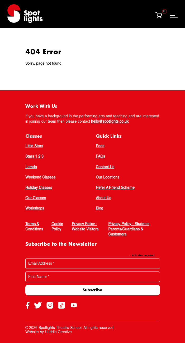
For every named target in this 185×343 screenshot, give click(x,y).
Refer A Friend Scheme (115, 188)
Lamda (31, 167)
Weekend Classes (40, 177)
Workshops (34, 208)
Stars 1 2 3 (34, 156)
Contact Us (105, 167)
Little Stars (34, 146)
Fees (100, 146)
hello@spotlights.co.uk (110, 121)
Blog (99, 208)
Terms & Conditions (34, 226)
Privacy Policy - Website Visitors (85, 226)
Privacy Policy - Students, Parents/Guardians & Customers (129, 229)
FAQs (100, 156)
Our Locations (107, 177)
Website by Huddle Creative (48, 332)
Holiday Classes (38, 188)
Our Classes (35, 198)
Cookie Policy (57, 226)
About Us (103, 198)
